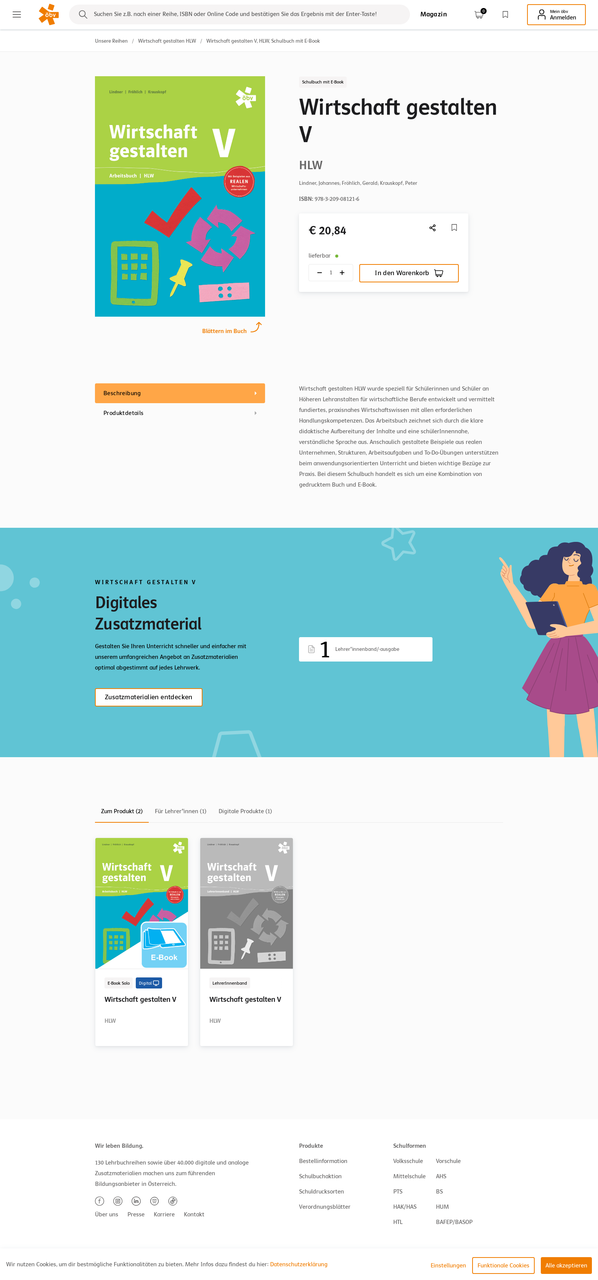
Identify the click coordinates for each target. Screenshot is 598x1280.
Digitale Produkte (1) (245, 811)
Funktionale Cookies (503, 1265)
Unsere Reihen (111, 41)
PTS (397, 1191)
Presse (136, 1214)
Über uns (106, 1214)
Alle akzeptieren (566, 1265)
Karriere (164, 1214)
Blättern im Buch (224, 330)
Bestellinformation (323, 1161)
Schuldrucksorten (321, 1191)
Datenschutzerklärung (299, 1264)
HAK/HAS (404, 1206)
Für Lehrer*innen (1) (180, 811)
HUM (442, 1206)
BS (439, 1191)
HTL (397, 1222)
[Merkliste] (454, 227)
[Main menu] (16, 14)
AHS (441, 1176)
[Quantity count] (330, 272)
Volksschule (408, 1161)
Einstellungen (448, 1265)
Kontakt (194, 1214)
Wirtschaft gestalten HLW (167, 41)
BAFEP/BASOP (454, 1222)
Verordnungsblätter (324, 1206)
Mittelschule (409, 1176)
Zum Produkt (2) (122, 811)
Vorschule (448, 1161)
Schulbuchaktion (320, 1176)
